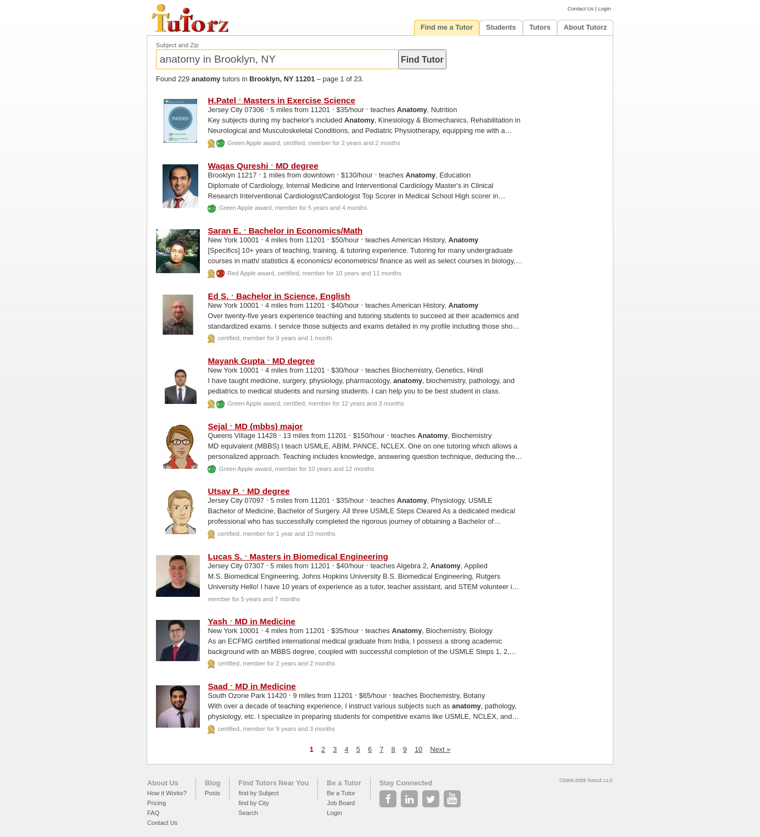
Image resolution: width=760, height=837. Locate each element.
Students (501, 27)
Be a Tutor (344, 783)
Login (604, 8)
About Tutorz (585, 27)
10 (418, 749)
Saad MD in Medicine (251, 686)
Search (248, 813)
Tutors (540, 27)
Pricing (156, 803)
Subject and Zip (177, 45)
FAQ (153, 813)
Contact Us (581, 8)
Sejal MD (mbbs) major (255, 426)
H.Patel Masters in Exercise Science (281, 100)
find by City (253, 803)
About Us (162, 783)
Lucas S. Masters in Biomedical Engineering (298, 556)
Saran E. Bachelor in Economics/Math (285, 230)
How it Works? (167, 793)
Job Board (341, 803)
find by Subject (258, 793)
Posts (212, 793)
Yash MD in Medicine (251, 621)
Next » (440, 749)
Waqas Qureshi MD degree (263, 165)
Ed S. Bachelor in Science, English (279, 296)
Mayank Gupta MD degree (261, 360)
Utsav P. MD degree (248, 491)
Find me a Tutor (447, 27)
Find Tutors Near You (273, 783)
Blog (212, 783)
